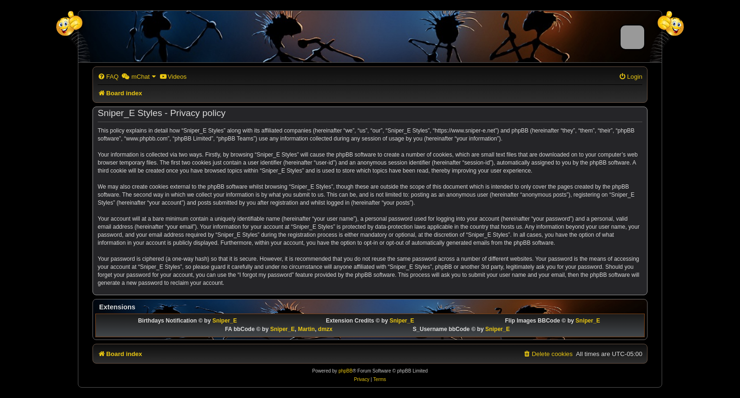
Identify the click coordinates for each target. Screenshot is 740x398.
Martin (306, 329)
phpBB (345, 370)
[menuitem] (108, 76)
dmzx (325, 329)
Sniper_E (224, 320)
